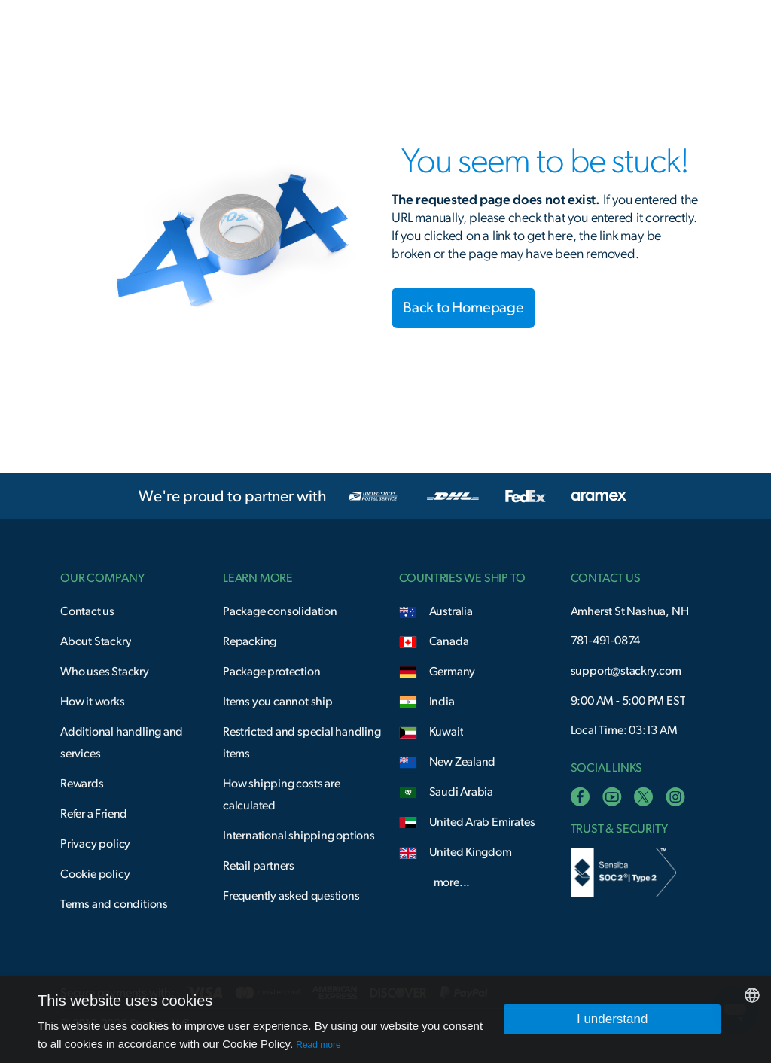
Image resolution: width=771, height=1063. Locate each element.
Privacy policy (95, 844)
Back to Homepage (463, 307)
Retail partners (258, 866)
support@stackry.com (626, 671)
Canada (449, 641)
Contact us (87, 611)
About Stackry (95, 641)
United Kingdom (470, 852)
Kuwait (446, 732)
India (442, 702)
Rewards (82, 784)
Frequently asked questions (291, 896)
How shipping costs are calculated (281, 795)
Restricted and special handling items (302, 743)
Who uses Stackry (104, 672)
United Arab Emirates (482, 822)
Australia (451, 611)
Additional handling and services (121, 743)
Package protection (271, 672)
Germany (452, 672)
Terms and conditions (114, 904)
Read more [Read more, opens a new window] (318, 1045)
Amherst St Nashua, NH (630, 611)
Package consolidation (280, 611)
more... (452, 882)
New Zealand (462, 762)
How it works (92, 702)
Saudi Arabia (461, 792)
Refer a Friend (93, 814)
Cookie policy (95, 874)
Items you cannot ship (278, 702)
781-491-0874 (606, 641)
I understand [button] (612, 1019)
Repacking (249, 641)
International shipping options (299, 836)
